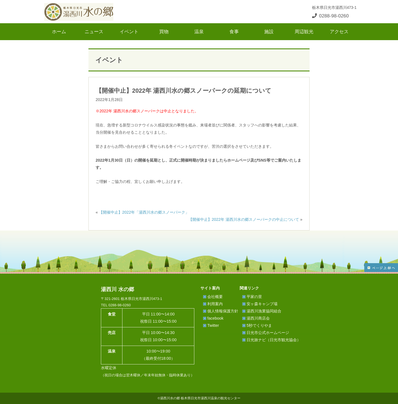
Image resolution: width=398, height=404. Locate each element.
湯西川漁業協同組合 (264, 311)
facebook (215, 318)
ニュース (94, 31)
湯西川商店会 (258, 318)
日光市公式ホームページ (268, 332)
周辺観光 (304, 31)
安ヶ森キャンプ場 (262, 304)
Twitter (213, 325)
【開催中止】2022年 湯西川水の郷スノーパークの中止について (243, 219)
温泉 (199, 31)
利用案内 (215, 304)
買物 (164, 31)
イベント (129, 31)
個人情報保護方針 (222, 311)
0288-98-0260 (330, 16)
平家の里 (254, 296)
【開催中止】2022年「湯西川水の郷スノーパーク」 (144, 212)
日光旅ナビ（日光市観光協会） (274, 340)
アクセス (339, 31)
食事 (234, 31)
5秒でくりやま (259, 325)
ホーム (59, 31)
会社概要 (215, 296)
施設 (269, 31)
